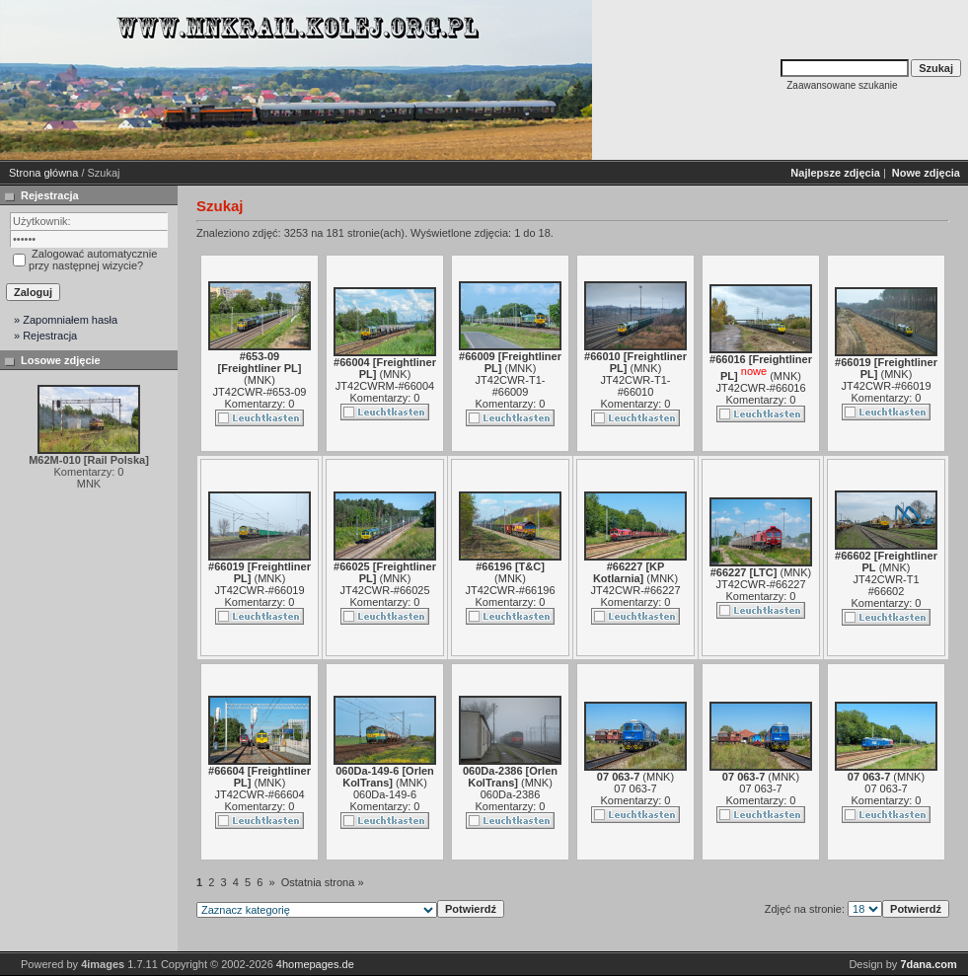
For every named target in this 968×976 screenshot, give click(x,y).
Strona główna (43, 173)
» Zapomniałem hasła (65, 320)
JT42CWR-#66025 (384, 590)
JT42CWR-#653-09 (260, 392)
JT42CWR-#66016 (760, 388)
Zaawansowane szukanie (841, 85)
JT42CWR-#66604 (259, 794)
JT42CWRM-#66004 (384, 386)
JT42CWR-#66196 (510, 590)
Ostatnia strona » (322, 882)
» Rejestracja (45, 335)
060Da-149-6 (384, 794)
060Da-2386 (511, 794)
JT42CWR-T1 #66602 (886, 585)
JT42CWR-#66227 (635, 590)
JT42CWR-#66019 (886, 386)
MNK (259, 380)
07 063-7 (635, 788)
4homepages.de (315, 964)
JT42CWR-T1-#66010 (636, 386)
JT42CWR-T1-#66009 (511, 386)
